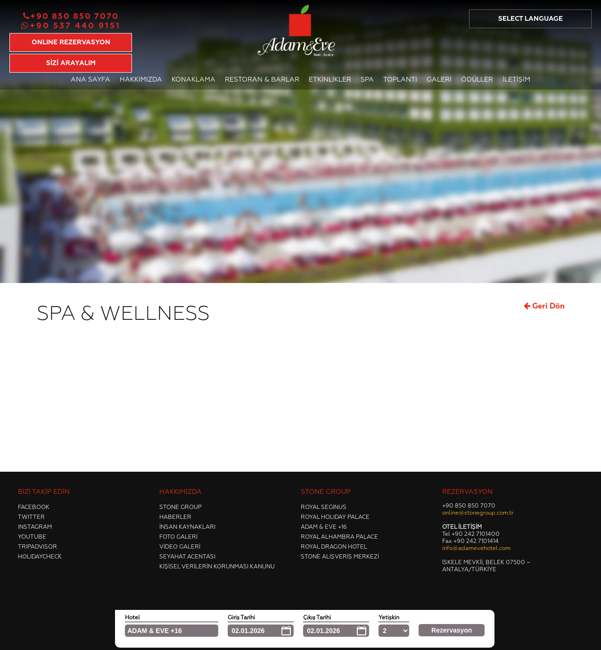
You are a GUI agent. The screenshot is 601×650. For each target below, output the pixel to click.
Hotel (132, 618)
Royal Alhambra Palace (339, 537)
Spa (367, 79)
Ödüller (477, 79)
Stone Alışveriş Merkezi (340, 557)
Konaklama (193, 79)
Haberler (175, 517)
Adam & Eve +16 (324, 527)
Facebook (33, 507)
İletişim (516, 79)
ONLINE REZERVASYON (71, 42)
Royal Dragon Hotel (334, 547)
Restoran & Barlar (262, 79)
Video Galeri (179, 547)
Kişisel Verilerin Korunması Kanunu (217, 567)
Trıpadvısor (37, 547)
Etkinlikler (330, 79)
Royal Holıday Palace (335, 517)
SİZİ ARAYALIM (71, 63)
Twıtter (31, 517)
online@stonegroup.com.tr (477, 513)
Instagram (35, 527)
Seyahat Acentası (187, 557)
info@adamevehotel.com (476, 548)
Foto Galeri (178, 537)
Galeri (439, 79)
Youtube (32, 537)
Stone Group (180, 507)
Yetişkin (389, 618)
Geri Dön (544, 306)
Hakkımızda (141, 79)
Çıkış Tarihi (317, 618)
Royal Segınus (323, 507)
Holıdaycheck (40, 557)
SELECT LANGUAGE (530, 19)
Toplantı (400, 79)
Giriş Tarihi (241, 618)
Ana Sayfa (90, 79)
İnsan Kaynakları (187, 527)
